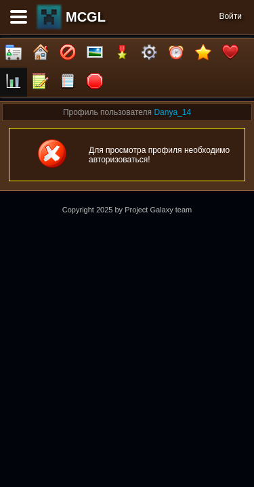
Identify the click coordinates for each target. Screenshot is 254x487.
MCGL (86, 16)
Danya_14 (172, 112)
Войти (230, 16)
